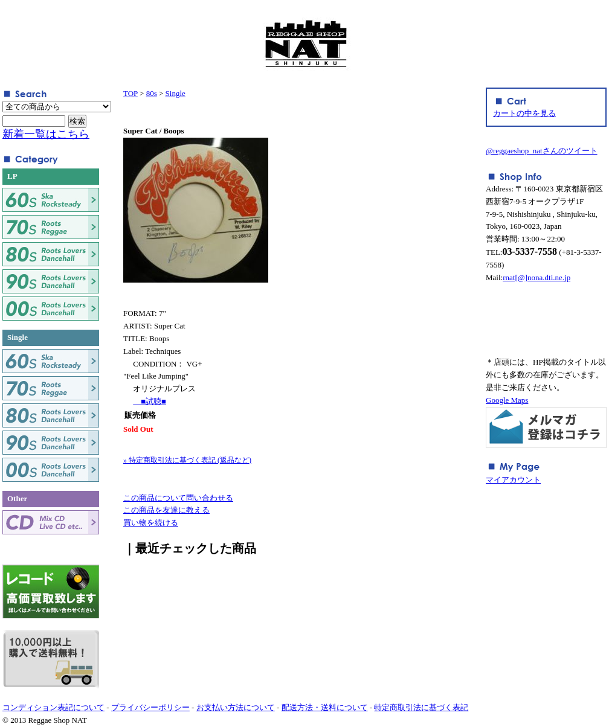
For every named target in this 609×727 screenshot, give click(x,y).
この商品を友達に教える (166, 509)
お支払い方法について (235, 707)
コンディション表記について (53, 707)
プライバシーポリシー (150, 707)
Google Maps (507, 400)
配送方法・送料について (325, 707)
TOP (130, 93)
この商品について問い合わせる (178, 497)
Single (175, 93)
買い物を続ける (150, 522)
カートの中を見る (524, 113)
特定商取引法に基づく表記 (421, 707)
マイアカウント (513, 479)
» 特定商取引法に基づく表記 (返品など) (187, 460)
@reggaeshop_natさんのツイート (542, 150)
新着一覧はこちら (45, 134)
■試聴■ (149, 401)
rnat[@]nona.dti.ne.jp (536, 277)
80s (151, 93)
